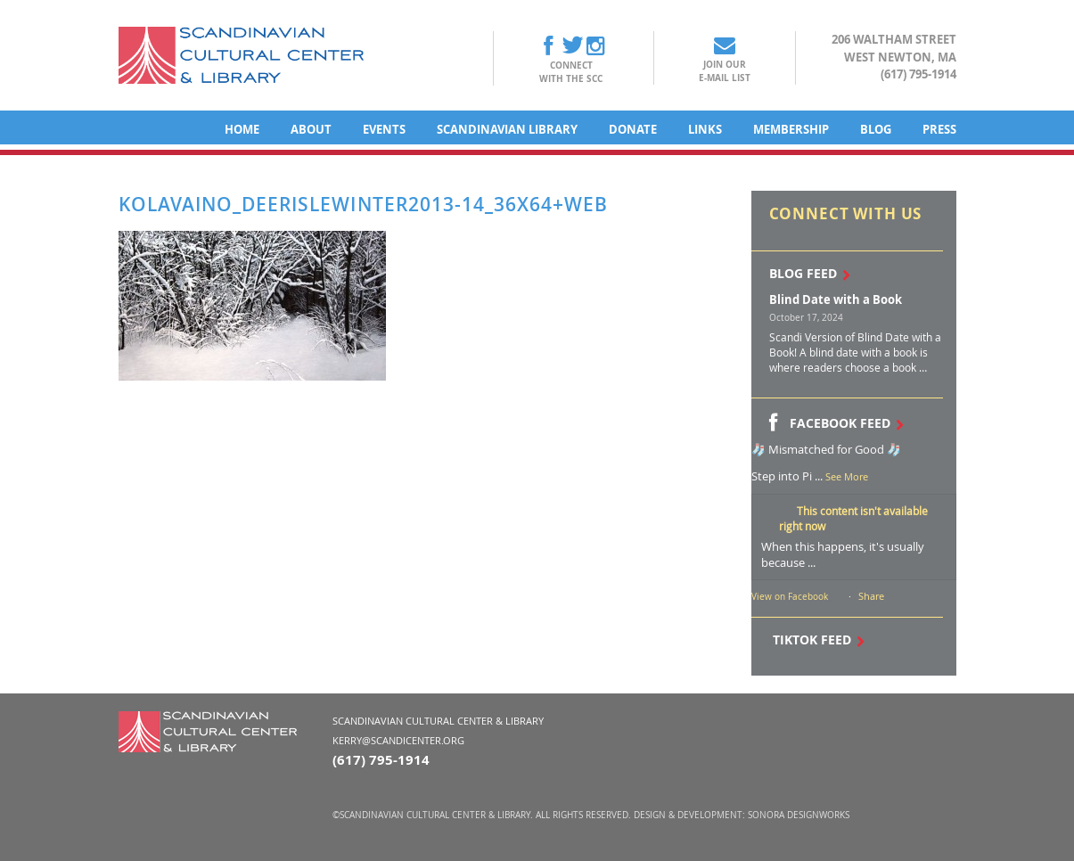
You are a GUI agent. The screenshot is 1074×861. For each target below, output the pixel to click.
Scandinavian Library (507, 129)
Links (705, 129)
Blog (875, 129)
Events (384, 129)
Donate (633, 129)
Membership (791, 129)
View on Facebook (789, 597)
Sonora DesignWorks (798, 815)
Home (242, 129)
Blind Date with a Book (835, 299)
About (311, 129)
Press (939, 129)
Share (871, 596)
